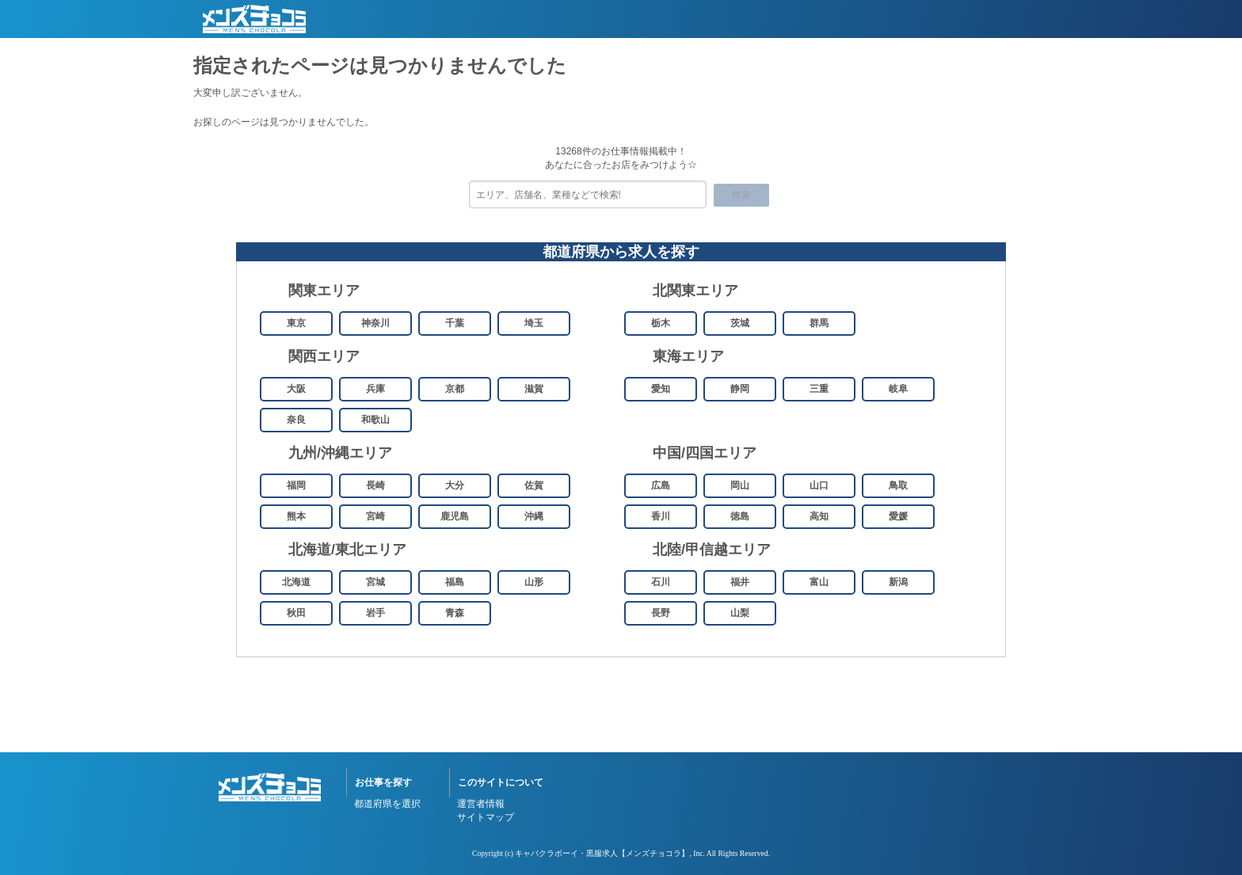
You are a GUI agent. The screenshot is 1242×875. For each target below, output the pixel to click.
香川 (660, 516)
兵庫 (375, 388)
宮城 (375, 582)
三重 (819, 388)
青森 (454, 612)
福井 (739, 582)
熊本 (296, 516)
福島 (454, 582)
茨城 (739, 323)
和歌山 (375, 419)
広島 (660, 485)
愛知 (660, 388)
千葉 (454, 323)
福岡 (296, 485)
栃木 (660, 323)
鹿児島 (454, 516)
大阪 (296, 388)
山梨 (739, 612)
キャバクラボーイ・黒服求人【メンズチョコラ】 (602, 853)
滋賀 (533, 388)
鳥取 (898, 485)
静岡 (739, 388)
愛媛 (898, 516)
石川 (660, 582)
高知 (819, 516)
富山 (819, 582)
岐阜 (898, 388)
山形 (533, 582)
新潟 (898, 582)
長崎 (375, 485)
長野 (660, 612)
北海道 (296, 582)
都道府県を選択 (387, 803)
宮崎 (375, 516)
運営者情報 (481, 803)
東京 (296, 323)
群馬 (819, 323)
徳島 (739, 516)
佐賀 (533, 485)
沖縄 (533, 516)
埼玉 (533, 323)
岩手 (375, 612)
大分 (454, 485)
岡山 (739, 485)
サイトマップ (485, 817)
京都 (454, 388)
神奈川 (375, 323)
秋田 (296, 612)
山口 (819, 485)
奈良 (296, 419)
